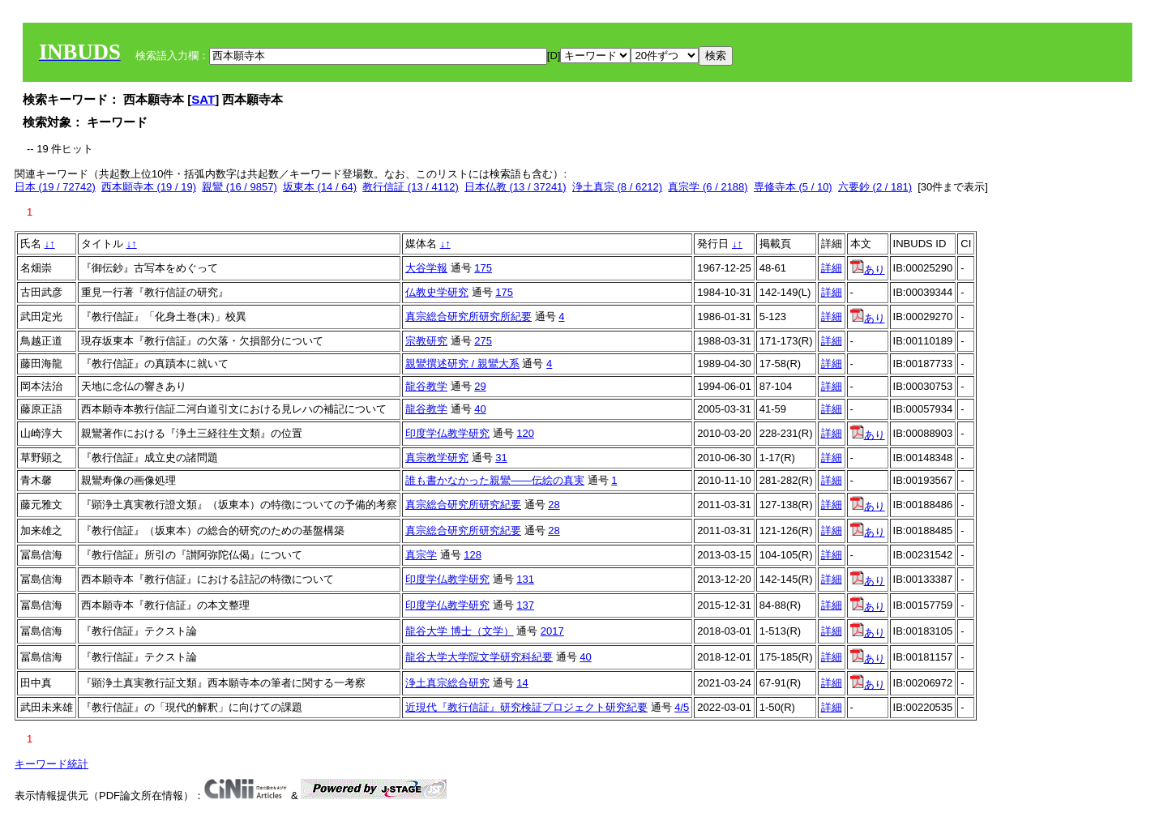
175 (483, 268)
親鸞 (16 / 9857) (239, 187)
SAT (203, 99)
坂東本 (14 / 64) (320, 187)
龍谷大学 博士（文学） (459, 631)
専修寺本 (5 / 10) (793, 187)
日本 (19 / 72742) (55, 187)
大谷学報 (426, 268)
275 (483, 341)
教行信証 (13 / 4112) (410, 187)
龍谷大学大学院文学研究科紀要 (479, 657)
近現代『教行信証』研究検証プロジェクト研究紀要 (526, 707)
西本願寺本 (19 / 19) (148, 187)
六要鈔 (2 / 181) (875, 187)
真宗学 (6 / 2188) (707, 187)
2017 (552, 631)
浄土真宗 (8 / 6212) (617, 187)
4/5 (681, 707)
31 (501, 457)
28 (553, 504)
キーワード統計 (51, 764)
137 (525, 605)
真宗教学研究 (436, 457)
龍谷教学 (426, 386)
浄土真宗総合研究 (447, 683)
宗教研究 (426, 341)
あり (867, 269)
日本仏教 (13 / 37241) (515, 187)
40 (480, 409)
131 (525, 579)
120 (525, 433)
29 (480, 386)
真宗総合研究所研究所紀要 (468, 316)
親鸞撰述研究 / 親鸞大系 (462, 363)
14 (522, 683)
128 (472, 555)
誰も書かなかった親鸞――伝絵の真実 (494, 480)
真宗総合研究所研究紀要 (463, 504)
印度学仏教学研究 (447, 433)
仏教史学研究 (436, 292)
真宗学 (421, 555)
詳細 (831, 268)
